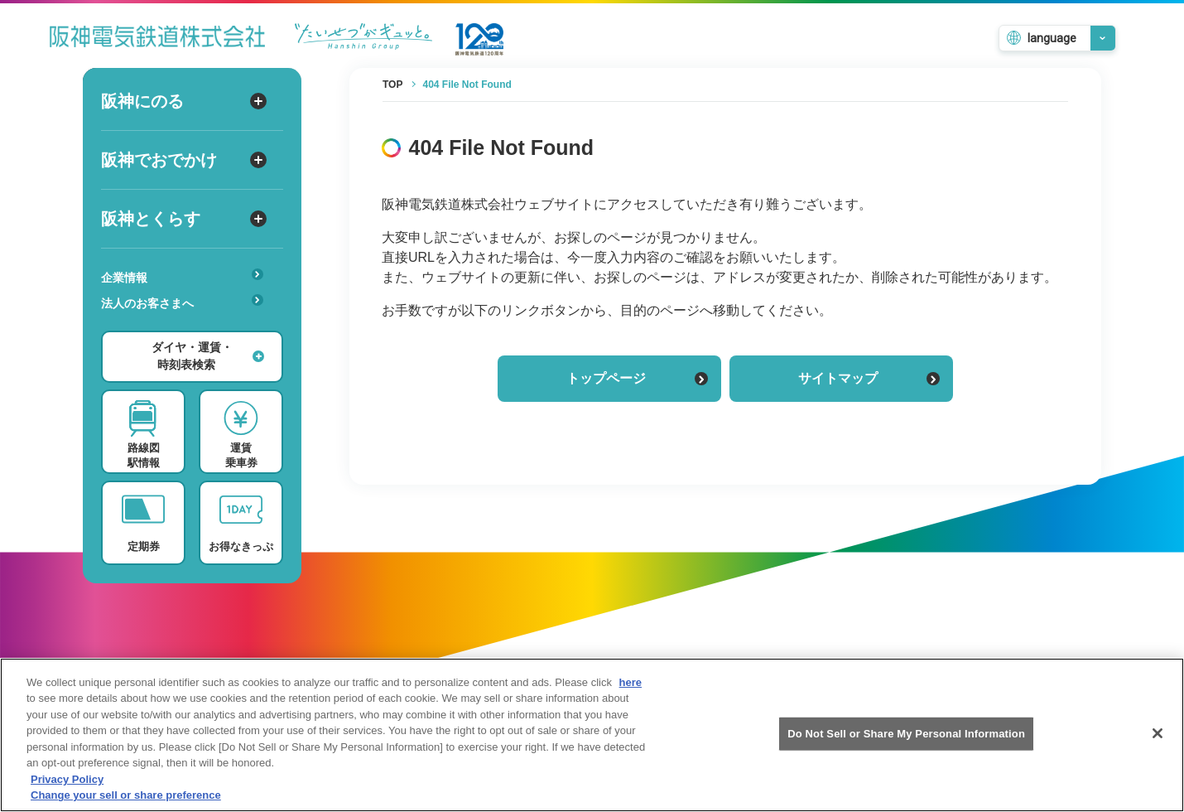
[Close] (1157, 747)
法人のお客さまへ (182, 302)
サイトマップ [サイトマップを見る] (869, 378)
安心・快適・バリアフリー (187, 329)
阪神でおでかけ (184, 160)
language (1052, 38)
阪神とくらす (184, 219)
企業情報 (182, 276)
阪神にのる (184, 101)
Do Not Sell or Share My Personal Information (906, 747)
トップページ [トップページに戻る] (637, 378)
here (630, 696)
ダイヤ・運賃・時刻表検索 (208, 356)
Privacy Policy (67, 793)
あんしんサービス (187, 326)
